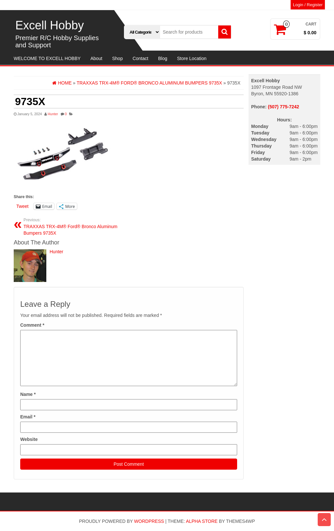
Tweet (22, 206)
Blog (162, 58)
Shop (117, 58)
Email (28, 416)
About (96, 58)
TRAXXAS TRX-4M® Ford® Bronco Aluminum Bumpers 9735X (73, 226)
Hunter (53, 114)
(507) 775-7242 (283, 106)
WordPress (149, 521)
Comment (32, 325)
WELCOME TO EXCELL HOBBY (47, 58)
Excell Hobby (49, 25)
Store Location (191, 58)
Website (29, 439)
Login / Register (308, 4)
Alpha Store (202, 521)
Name (28, 394)
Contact (140, 58)
